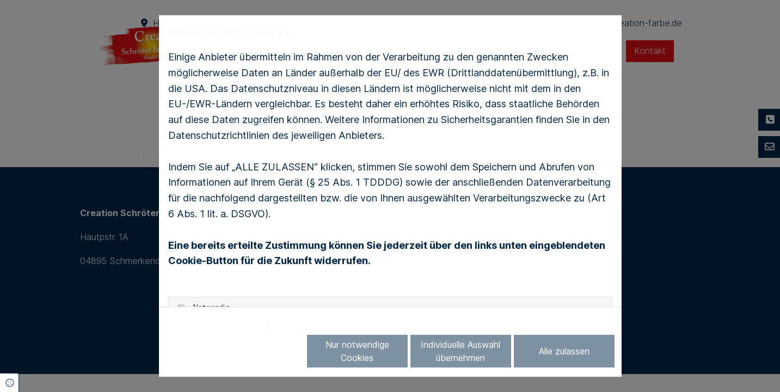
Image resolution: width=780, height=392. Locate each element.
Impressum (298, 325)
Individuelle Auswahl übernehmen (460, 351)
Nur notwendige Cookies (357, 351)
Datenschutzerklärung (215, 325)
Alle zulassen (564, 351)
